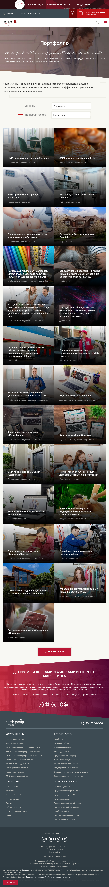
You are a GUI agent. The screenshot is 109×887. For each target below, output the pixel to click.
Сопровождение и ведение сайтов (68, 776)
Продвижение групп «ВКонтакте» (68, 795)
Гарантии (10, 815)
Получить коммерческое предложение (92, 13)
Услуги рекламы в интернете (66, 768)
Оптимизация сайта (62, 787)
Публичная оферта (14, 807)
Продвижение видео (63, 799)
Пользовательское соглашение (54, 867)
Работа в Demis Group (15, 795)
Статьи (9, 803)
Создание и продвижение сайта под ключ (72, 772)
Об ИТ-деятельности (54, 849)
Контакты (10, 791)
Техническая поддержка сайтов (19, 760)
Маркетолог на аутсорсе (64, 760)
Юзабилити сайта (61, 811)
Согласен (10, 882)
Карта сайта (54, 852)
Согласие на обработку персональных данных (54, 861)
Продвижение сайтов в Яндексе (67, 803)
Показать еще (54, 651)
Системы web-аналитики (64, 819)
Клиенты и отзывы (13, 787)
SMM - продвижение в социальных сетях (23, 747)
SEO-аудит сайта (61, 751)
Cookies (25, 870)
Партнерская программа (16, 811)
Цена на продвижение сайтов (66, 815)
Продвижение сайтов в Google (67, 807)
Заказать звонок (73, 13)
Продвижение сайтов (15, 739)
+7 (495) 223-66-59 (30, 13)
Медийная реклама (62, 747)
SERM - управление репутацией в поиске (23, 751)
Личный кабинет (13, 799)
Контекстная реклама (15, 743)
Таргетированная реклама (17, 768)
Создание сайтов (61, 743)
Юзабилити (59, 739)
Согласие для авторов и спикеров (54, 846)
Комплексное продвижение (17, 764)
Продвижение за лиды (15, 772)
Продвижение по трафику (65, 755)
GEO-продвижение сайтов (17, 776)
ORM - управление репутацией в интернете (24, 755)
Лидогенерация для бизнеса (66, 764)
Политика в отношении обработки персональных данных (54, 864)
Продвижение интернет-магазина (68, 791)
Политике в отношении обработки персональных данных (48, 877)
